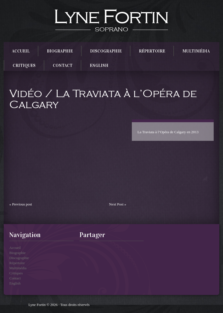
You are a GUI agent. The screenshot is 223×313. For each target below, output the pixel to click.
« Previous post (20, 204)
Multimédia (197, 50)
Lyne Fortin (110, 17)
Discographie (107, 50)
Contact (64, 64)
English (100, 64)
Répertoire (153, 50)
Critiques (25, 64)
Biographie (61, 50)
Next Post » (117, 204)
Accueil (22, 50)
